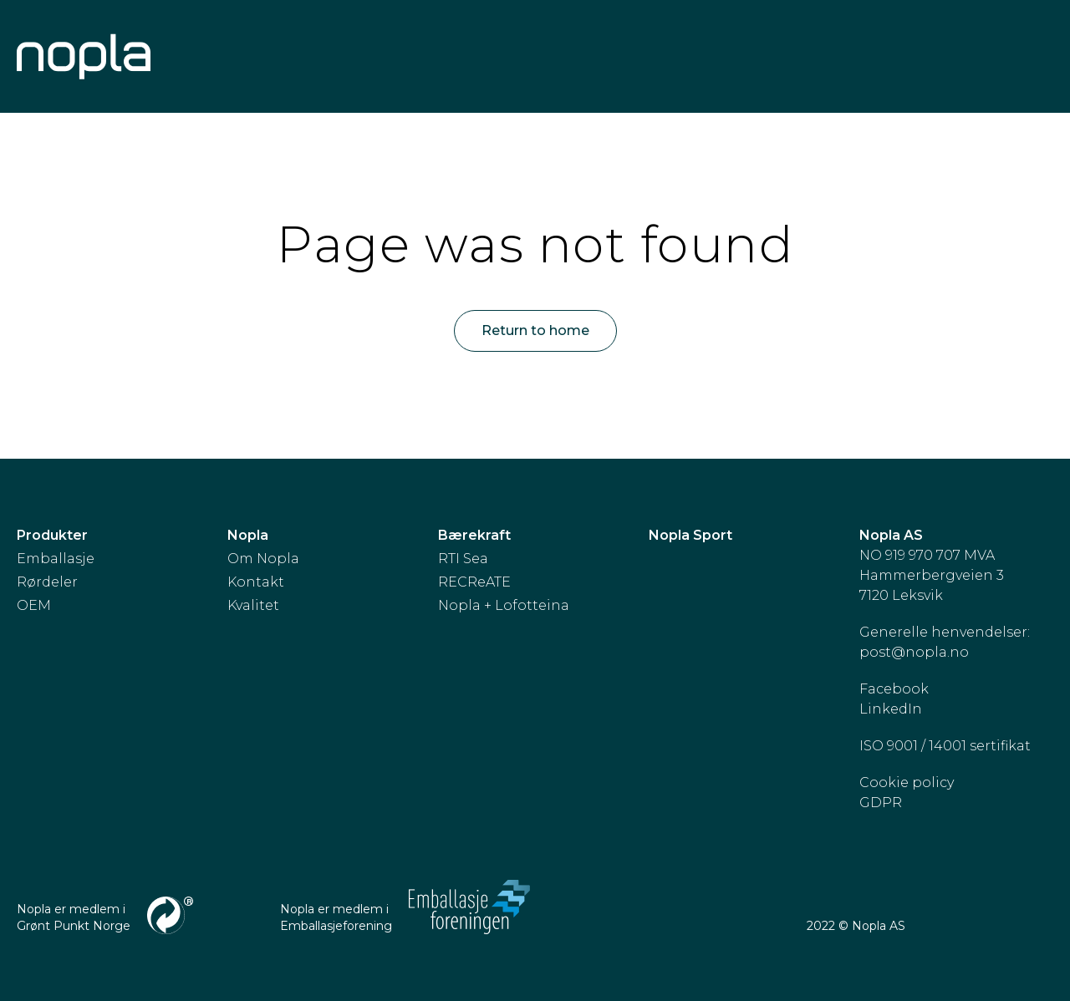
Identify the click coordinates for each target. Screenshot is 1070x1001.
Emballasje (55, 559)
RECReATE (474, 582)
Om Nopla (263, 559)
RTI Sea (463, 559)
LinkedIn (890, 709)
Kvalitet (253, 605)
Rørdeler (47, 582)
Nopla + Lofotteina (503, 605)
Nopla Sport (690, 535)
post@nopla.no (914, 652)
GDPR (880, 802)
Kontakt (255, 582)
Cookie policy (906, 782)
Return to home (535, 330)
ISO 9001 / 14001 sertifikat (945, 746)
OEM (34, 605)
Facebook (894, 689)
